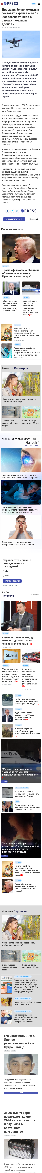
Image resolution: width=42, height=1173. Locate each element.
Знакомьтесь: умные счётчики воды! (10, 392)
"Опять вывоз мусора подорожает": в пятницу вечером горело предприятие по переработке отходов (20, 699)
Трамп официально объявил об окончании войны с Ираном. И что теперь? (20, 273)
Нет (7, 479)
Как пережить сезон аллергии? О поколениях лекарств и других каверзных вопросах (18, 825)
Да (6, 475)
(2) (37, 566)
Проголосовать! (12, 485)
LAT (33, 3)
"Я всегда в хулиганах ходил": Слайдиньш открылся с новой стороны (21, 588)
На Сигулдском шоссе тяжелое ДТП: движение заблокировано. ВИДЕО (20, 565)
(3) (38, 578)
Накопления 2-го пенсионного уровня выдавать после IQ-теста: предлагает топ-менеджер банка (26, 333)
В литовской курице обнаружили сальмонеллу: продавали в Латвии (19, 649)
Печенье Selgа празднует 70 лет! (30, 391)
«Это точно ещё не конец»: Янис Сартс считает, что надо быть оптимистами (10, 305)
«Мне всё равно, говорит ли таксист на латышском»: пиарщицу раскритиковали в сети (30, 308)
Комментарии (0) (14, 219)
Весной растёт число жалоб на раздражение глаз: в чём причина (18, 447)
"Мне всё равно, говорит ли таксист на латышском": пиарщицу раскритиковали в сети (20, 628)
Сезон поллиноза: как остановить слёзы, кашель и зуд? (19, 379)
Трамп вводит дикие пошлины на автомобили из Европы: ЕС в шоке (19, 660)
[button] (39, 3)
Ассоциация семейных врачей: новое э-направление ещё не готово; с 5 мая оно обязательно (27, 351)
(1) (17, 310)
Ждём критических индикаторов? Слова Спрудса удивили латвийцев (19, 577)
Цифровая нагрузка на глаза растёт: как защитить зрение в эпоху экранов (20, 424)
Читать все (35, 498)
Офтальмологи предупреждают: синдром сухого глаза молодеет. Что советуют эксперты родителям (20, 435)
